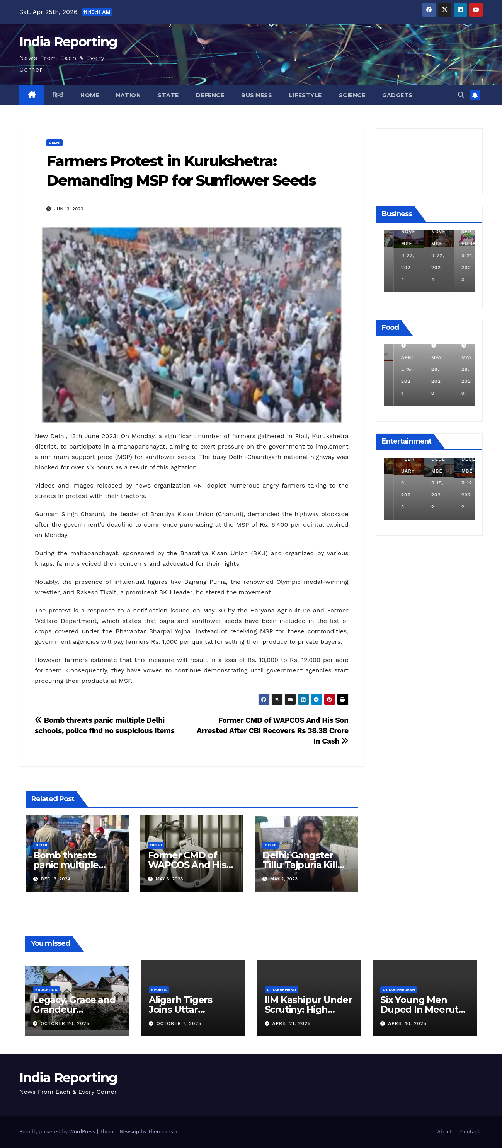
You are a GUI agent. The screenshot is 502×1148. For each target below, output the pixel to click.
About (444, 1131)
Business (256, 95)
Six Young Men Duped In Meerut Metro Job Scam (419, 1009)
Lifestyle (305, 95)
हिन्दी (58, 95)
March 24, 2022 (397, 369)
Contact (470, 1131)
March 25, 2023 (397, 483)
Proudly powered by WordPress (58, 1131)
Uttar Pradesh (399, 990)
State (168, 95)
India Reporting (68, 42)
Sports (159, 990)
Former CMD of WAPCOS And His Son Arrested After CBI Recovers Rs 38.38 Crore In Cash (273, 730)
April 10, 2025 (407, 1023)
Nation (128, 95)
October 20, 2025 (65, 1023)
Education (46, 990)
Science (352, 95)
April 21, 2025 (291, 1023)
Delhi (54, 142)
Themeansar (163, 1131)
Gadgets (397, 95)
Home (89, 95)
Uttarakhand (281, 990)
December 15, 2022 (459, 483)
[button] (461, 95)
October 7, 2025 (179, 1023)
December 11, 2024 (398, 255)
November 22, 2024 (429, 255)
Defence (210, 95)
